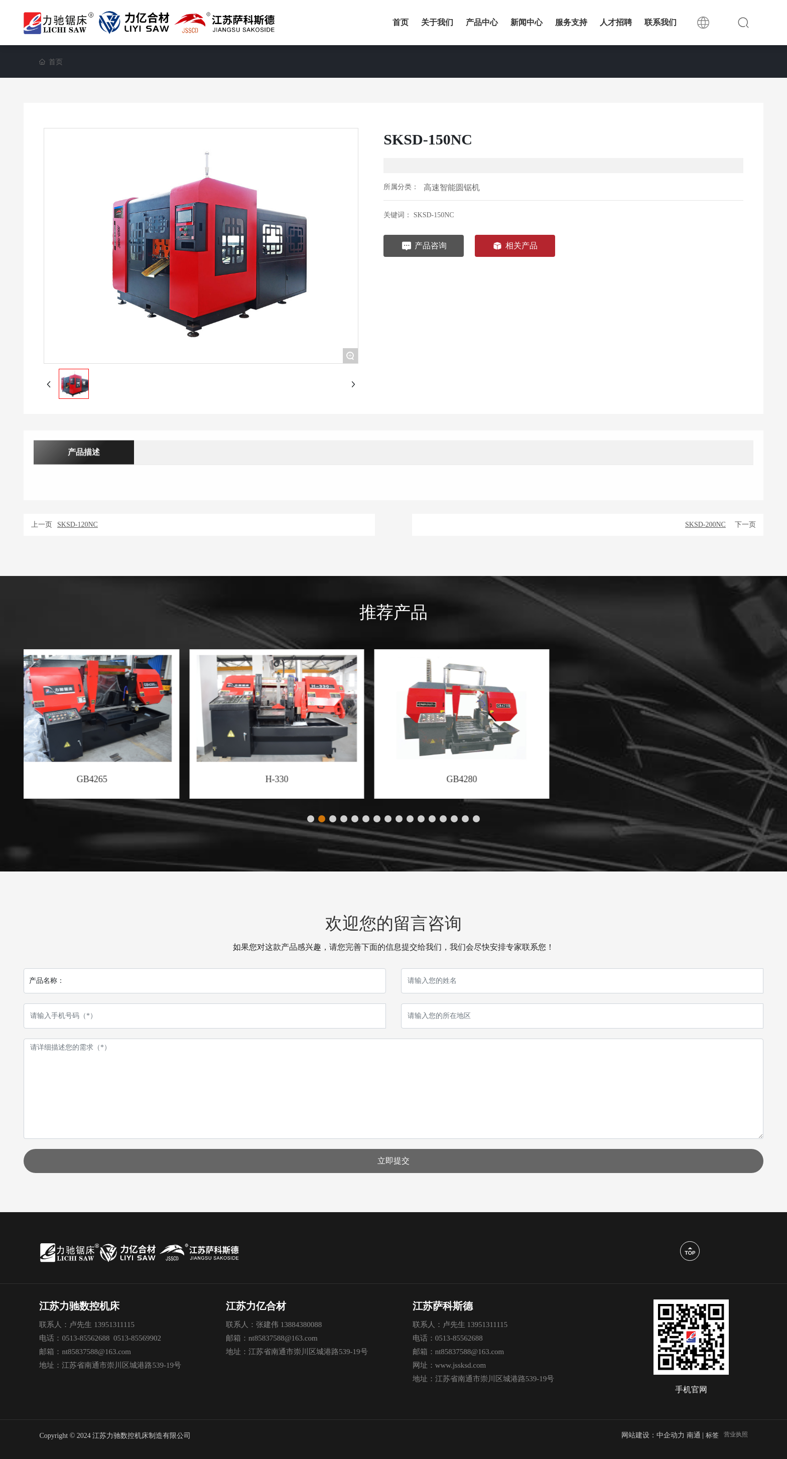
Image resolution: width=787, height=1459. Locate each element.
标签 (712, 1435)
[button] (310, 818)
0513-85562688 (85, 1338)
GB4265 (299, 779)
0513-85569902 (137, 1338)
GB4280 (669, 779)
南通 (694, 1435)
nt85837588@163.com (96, 1352)
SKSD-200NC (705, 524)
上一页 (41, 524)
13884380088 (301, 1325)
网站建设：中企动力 (653, 1435)
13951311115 (114, 1325)
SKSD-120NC (77, 524)
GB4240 (114, 779)
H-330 (484, 779)
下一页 (745, 524)
